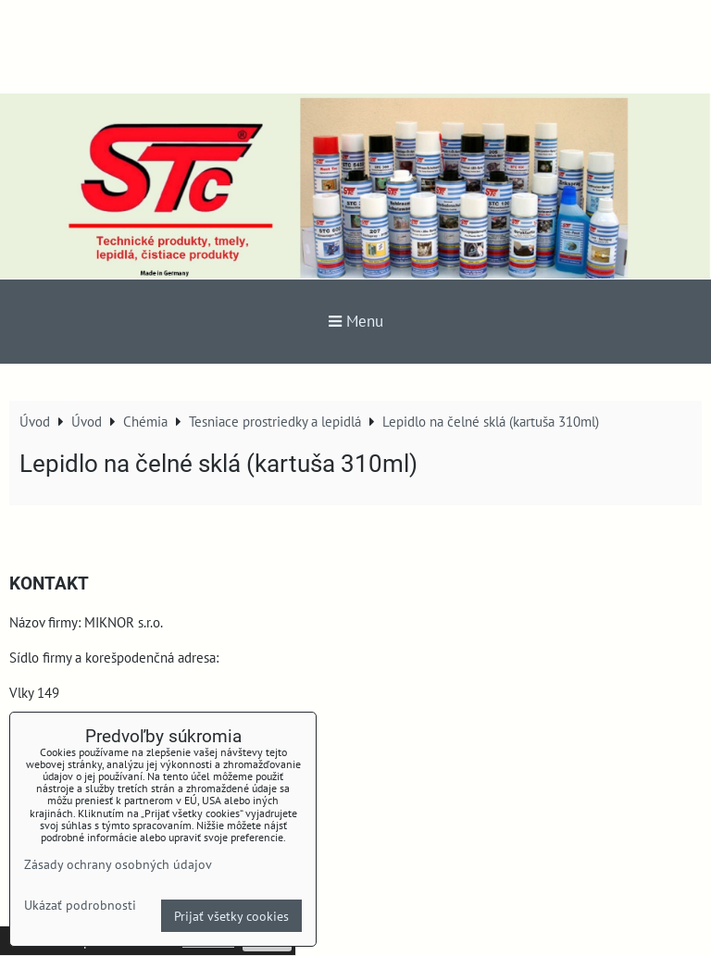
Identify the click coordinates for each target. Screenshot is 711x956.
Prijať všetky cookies (231, 916)
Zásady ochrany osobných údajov (118, 864)
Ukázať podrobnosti (80, 905)
